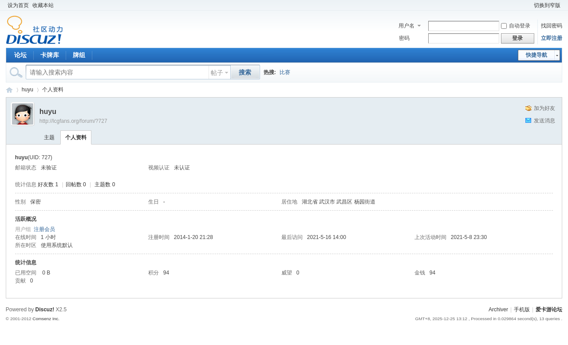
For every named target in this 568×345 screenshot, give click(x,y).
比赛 (285, 72)
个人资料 (52, 89)
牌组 (79, 55)
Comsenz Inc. (45, 318)
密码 (404, 38)
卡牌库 (49, 55)
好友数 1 (48, 184)
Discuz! (45, 309)
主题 (49, 137)
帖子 (217, 72)
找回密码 (551, 26)
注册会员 (44, 229)
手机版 (522, 309)
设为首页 (18, 5)
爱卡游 (9, 89)
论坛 (20, 55)
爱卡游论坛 (549, 309)
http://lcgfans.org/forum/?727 (73, 121)
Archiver (498, 309)
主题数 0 (105, 184)
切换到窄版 (547, 5)
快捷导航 (536, 55)
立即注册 (551, 38)
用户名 (406, 26)
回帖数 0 (76, 184)
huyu (27, 89)
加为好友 (544, 108)
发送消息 (544, 121)
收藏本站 (43, 5)
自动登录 (515, 26)
